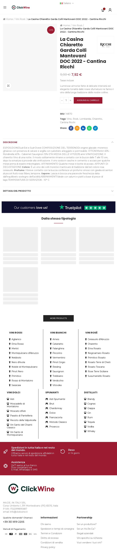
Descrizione (10, 142)
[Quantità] (66, 100)
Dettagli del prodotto (17, 190)
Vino (69, 118)
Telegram (95, 128)
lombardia (85, 118)
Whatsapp (89, 128)
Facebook (71, 128)
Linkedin (83, 128)
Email (77, 128)
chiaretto (97, 118)
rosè (75, 118)
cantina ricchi (67, 122)
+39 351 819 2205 (13, 521)
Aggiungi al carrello (88, 100)
